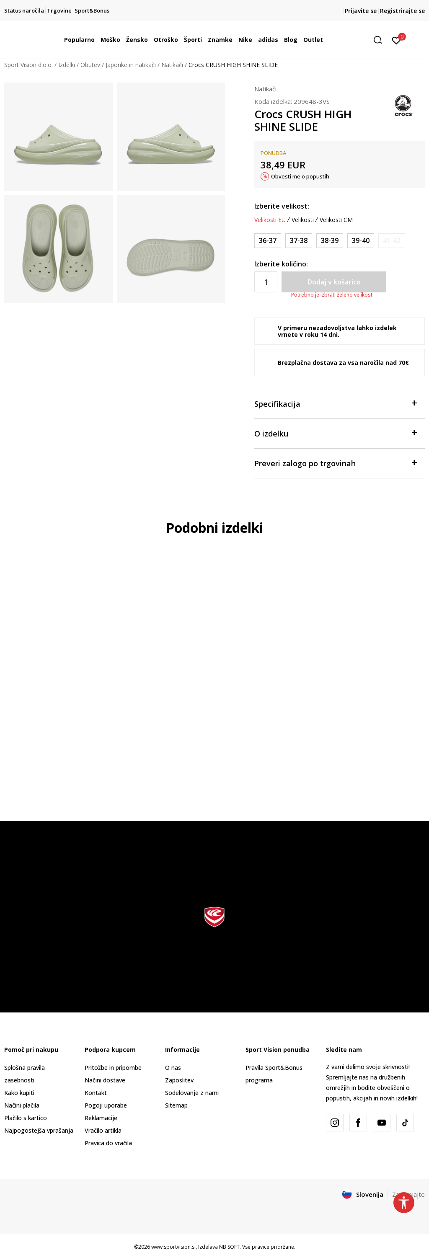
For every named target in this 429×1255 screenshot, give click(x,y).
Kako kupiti (19, 1093)
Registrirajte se (402, 11)
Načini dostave (105, 1080)
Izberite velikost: (281, 206)
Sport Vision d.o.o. (28, 65)
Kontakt (96, 1093)
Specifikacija (335, 403)
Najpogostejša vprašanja (38, 1130)
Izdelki (66, 65)
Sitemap (176, 1105)
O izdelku (335, 433)
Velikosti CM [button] (336, 220)
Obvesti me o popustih (300, 176)
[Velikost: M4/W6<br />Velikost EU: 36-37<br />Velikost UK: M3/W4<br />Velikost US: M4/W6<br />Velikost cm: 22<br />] (267, 240)
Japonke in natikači (131, 65)
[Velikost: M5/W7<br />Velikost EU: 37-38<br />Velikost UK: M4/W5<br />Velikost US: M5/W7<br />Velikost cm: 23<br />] (298, 240)
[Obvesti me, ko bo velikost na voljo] (391, 240)
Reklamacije (101, 1118)
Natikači (172, 65)
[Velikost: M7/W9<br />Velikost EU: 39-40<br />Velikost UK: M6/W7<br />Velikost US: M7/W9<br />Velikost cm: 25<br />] (360, 240)
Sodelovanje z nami (192, 1093)
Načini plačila (21, 1105)
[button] (381, 40)
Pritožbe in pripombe (113, 1068)
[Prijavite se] (396, 40)
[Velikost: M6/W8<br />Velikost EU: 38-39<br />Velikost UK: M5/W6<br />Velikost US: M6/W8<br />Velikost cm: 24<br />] (329, 240)
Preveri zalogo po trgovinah (335, 462)
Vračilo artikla (103, 1130)
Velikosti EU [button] (270, 220)
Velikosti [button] (303, 220)
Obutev (90, 65)
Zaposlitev (179, 1080)
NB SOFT (229, 1246)
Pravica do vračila (108, 1143)
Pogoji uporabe (106, 1105)
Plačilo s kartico (25, 1118)
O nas (173, 1068)
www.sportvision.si (173, 1246)
